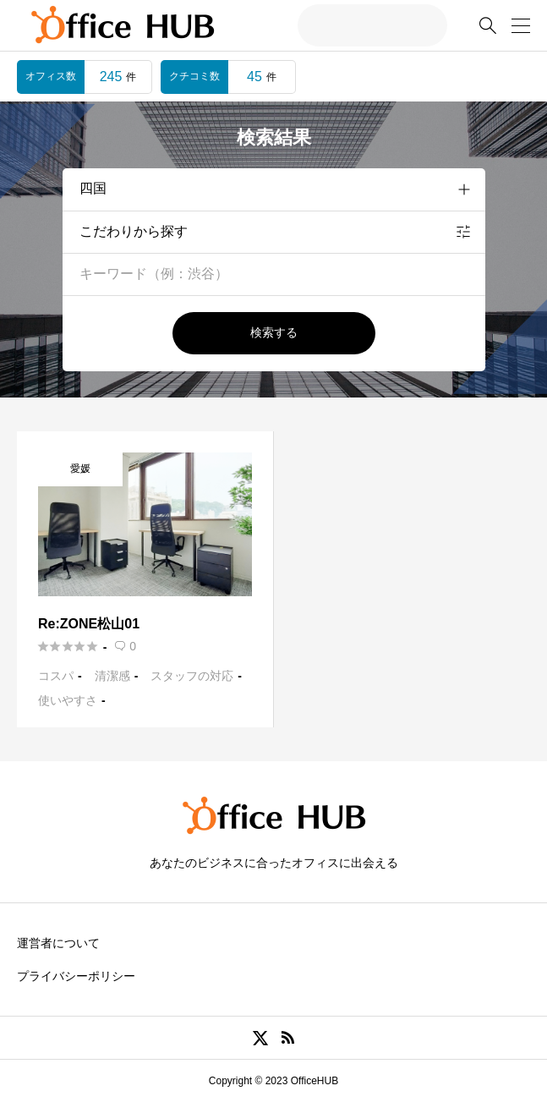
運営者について (58, 943)
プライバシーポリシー (76, 976)
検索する (274, 332)
